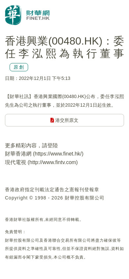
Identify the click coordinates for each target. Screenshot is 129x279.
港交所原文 (65, 120)
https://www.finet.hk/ (58, 154)
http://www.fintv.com (52, 162)
